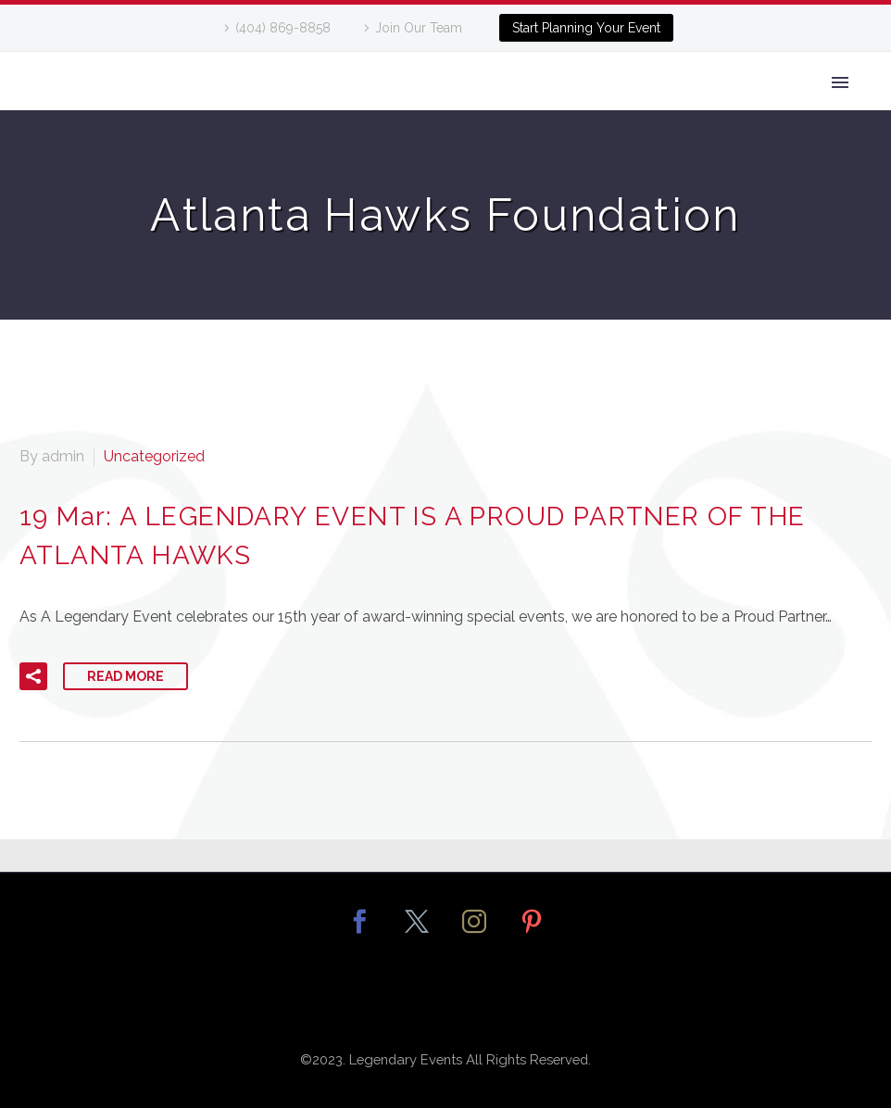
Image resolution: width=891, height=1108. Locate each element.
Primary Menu (840, 82)
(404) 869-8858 (283, 27)
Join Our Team (418, 27)
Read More (125, 676)
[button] (33, 676)
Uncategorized (154, 456)
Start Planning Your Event (586, 27)
